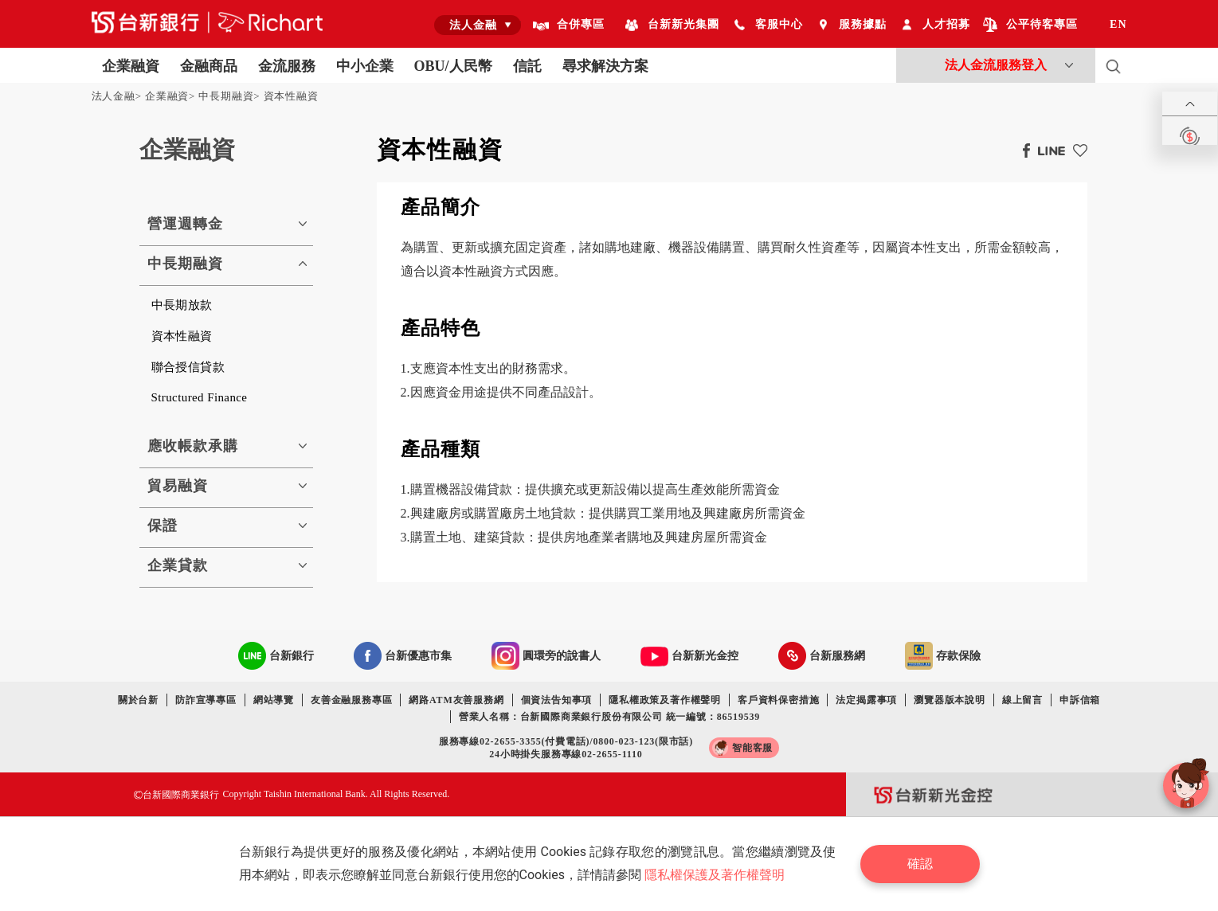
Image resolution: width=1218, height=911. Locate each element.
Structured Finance (199, 397)
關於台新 (138, 700)
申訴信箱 (1079, 700)
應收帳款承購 (192, 446)
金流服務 (286, 66)
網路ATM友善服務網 (456, 700)
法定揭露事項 (866, 700)
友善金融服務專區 (351, 700)
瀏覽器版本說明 (949, 700)
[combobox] (477, 24)
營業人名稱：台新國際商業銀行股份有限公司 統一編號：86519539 (609, 716)
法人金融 (113, 96)
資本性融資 (291, 96)
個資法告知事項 (557, 700)
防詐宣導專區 (206, 700)
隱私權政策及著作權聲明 (665, 700)
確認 (920, 863)
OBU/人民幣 (453, 66)
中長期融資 (225, 96)
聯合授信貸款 (188, 367)
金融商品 (208, 66)
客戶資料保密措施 (778, 700)
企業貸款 (177, 565)
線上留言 (1022, 700)
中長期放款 (182, 305)
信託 (527, 66)
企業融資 (130, 66)
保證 (162, 526)
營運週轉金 (185, 224)
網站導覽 (273, 700)
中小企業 (365, 66)
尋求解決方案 (605, 66)
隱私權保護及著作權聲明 (714, 874)
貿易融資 (177, 486)
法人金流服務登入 (996, 65)
